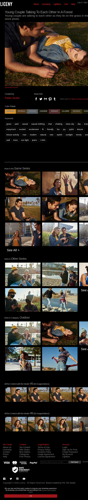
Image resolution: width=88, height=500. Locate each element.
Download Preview (11, 87)
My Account (67, 454)
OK (31, 496)
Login (64, 447)
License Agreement (46, 456)
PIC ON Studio (69, 483)
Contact (6, 452)
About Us (7, 447)
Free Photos (24, 456)
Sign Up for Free (69, 449)
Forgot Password (70, 452)
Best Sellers (24, 452)
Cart (66, 4)
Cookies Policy (44, 452)
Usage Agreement (46, 454)
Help (73, 4)
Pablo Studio (12, 98)
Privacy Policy (44, 449)
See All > (13, 250)
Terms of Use (44, 447)
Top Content (24, 447)
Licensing (46, 4)
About (36, 4)
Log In (79, 2)
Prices (6, 454)
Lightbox (57, 4)
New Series (24, 449)
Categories (24, 454)
